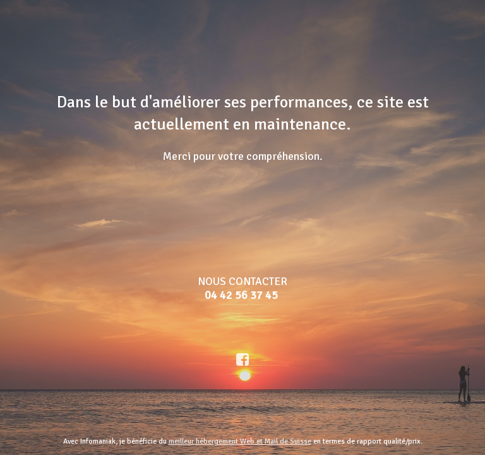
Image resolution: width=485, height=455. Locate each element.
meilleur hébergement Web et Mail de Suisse (240, 441)
